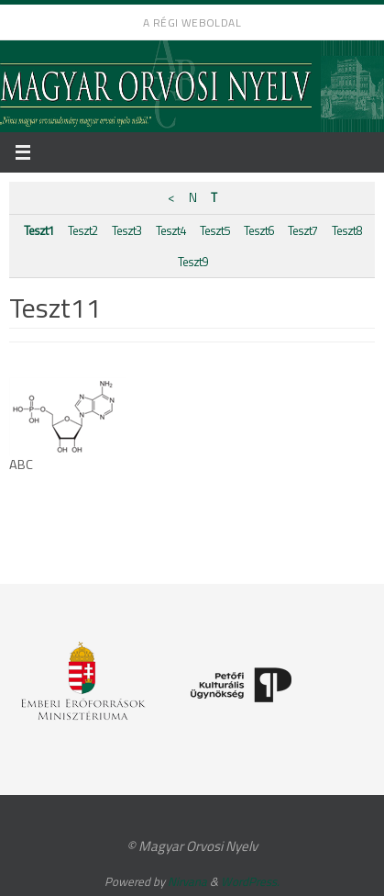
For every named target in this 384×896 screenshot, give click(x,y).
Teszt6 (258, 230)
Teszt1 (38, 230)
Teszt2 (82, 230)
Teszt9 (192, 261)
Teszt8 (346, 230)
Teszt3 (126, 230)
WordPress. (250, 881)
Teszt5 (214, 230)
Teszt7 (302, 230)
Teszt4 (170, 230)
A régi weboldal (192, 22)
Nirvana (187, 881)
